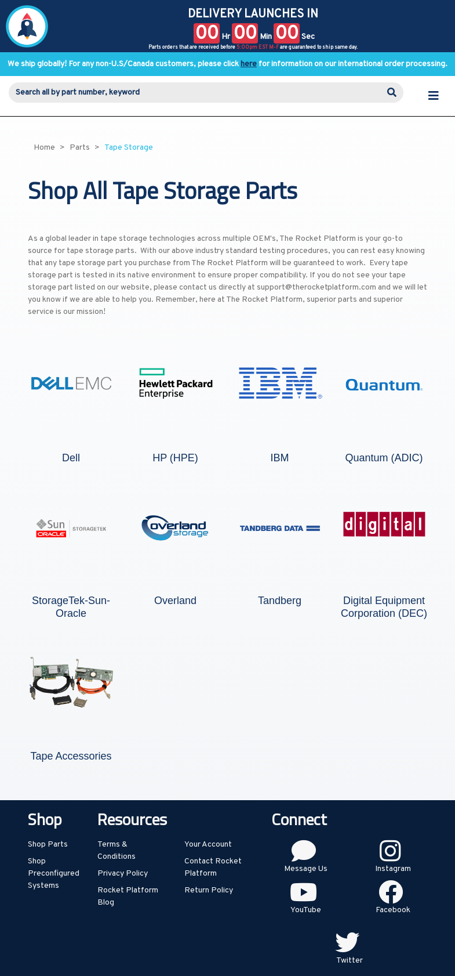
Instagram (393, 869)
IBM (279, 458)
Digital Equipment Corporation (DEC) (384, 607)
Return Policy (208, 890)
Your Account (208, 845)
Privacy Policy (122, 874)
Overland (175, 600)
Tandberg (279, 600)
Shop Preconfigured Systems (53, 873)
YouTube (305, 910)
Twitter (349, 961)
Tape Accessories (70, 756)
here (249, 64)
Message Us (305, 869)
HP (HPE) (175, 458)
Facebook (393, 910)
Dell (71, 458)
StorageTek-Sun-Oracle (71, 607)
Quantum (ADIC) (384, 458)
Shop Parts (48, 845)
